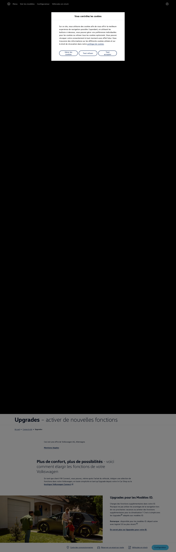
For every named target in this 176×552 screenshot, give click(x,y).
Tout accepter (107, 53)
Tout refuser (88, 53)
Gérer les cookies (68, 53)
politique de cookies (95, 44)
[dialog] (88, 276)
